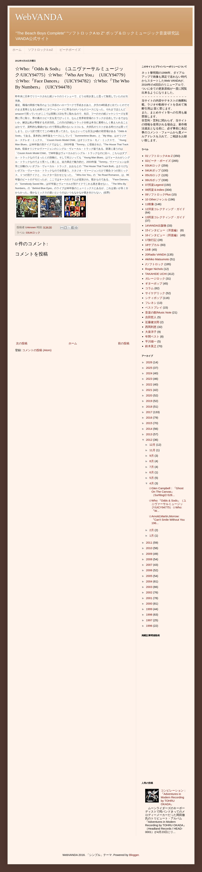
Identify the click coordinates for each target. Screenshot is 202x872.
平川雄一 (151, 341)
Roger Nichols (154, 268)
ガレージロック (155, 278)
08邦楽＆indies (154, 189)
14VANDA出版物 (155, 225)
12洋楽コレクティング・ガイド (165, 209)
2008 (149, 559)
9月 (152, 455)
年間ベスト (152, 336)
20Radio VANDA (155, 254)
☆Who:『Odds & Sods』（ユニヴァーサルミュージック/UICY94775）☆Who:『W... (167, 505)
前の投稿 (123, 343)
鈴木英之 (151, 346)
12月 (152, 444)
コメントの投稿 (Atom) (36, 350)
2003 (149, 586)
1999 (149, 609)
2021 (149, 389)
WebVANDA (39, 17)
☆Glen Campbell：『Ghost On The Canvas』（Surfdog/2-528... (166, 492)
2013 (149, 434)
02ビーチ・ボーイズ (158, 160)
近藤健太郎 (152, 322)
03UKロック (33, 232)
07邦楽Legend (154, 184)
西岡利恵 (151, 326)
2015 (149, 423)
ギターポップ (153, 283)
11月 (152, 450)
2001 (149, 598)
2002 (149, 592)
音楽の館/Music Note (158, 312)
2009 (149, 553)
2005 (149, 575)
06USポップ (153, 180)
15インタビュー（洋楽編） (162, 230)
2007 (149, 564)
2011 (149, 542)
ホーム (17, 49)
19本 (148, 249)
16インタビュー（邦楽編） (162, 235)
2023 (149, 378)
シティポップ (153, 297)
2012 (149, 439)
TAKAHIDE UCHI (156, 273)
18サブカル (152, 244)
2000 (149, 603)
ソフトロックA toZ (40, 49)
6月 (152, 472)
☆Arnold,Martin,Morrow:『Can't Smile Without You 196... (167, 520)
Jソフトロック (154, 264)
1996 (149, 625)
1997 (149, 620)
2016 (149, 417)
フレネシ (151, 302)
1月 (152, 535)
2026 (149, 362)
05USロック (153, 175)
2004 (149, 581)
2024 (149, 373)
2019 (149, 400)
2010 (149, 548)
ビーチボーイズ (70, 49)
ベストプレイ (153, 307)
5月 (152, 477)
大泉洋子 (151, 331)
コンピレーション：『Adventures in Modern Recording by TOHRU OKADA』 (173, 797)
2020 (149, 395)
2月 (152, 530)
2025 (149, 367)
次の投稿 (21, 343)
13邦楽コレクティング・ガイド (165, 217)
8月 (152, 461)
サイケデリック (155, 293)
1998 (149, 614)
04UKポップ (153, 170)
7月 (152, 466)
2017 (149, 412)
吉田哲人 (151, 317)
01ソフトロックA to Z (159, 155)
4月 (152, 483)
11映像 (149, 204)
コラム (149, 288)
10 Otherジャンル (156, 199)
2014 (149, 428)
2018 (149, 406)
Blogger (134, 854)
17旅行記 (151, 239)
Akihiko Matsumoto (157, 259)
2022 (149, 384)
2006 (149, 570)
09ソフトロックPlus (158, 194)
